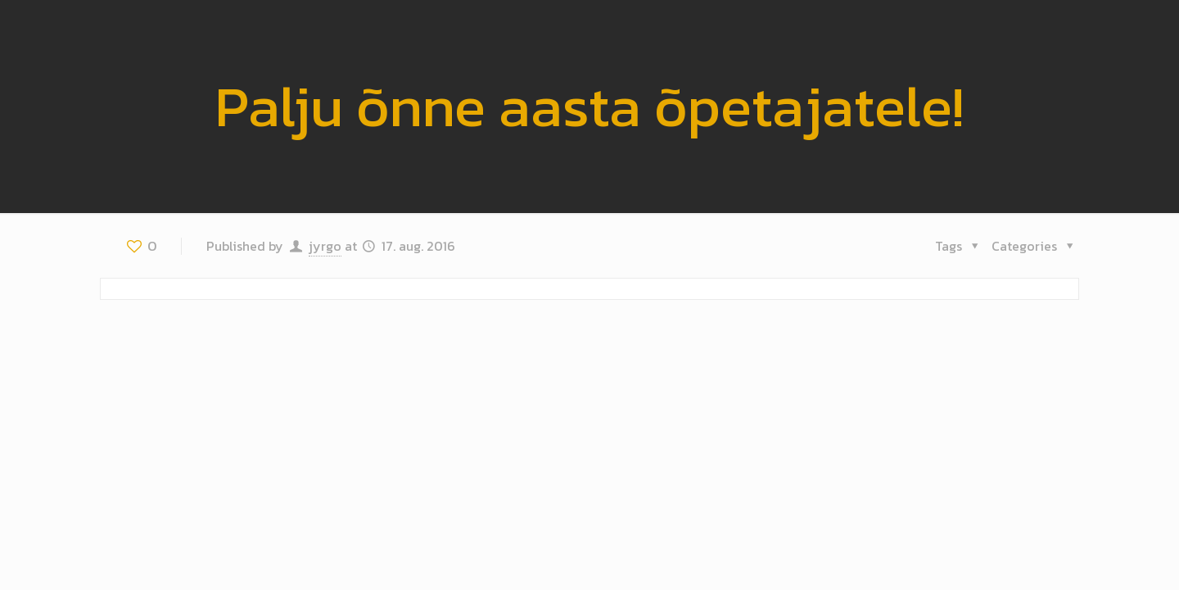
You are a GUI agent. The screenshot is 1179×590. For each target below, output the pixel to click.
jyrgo (325, 246)
